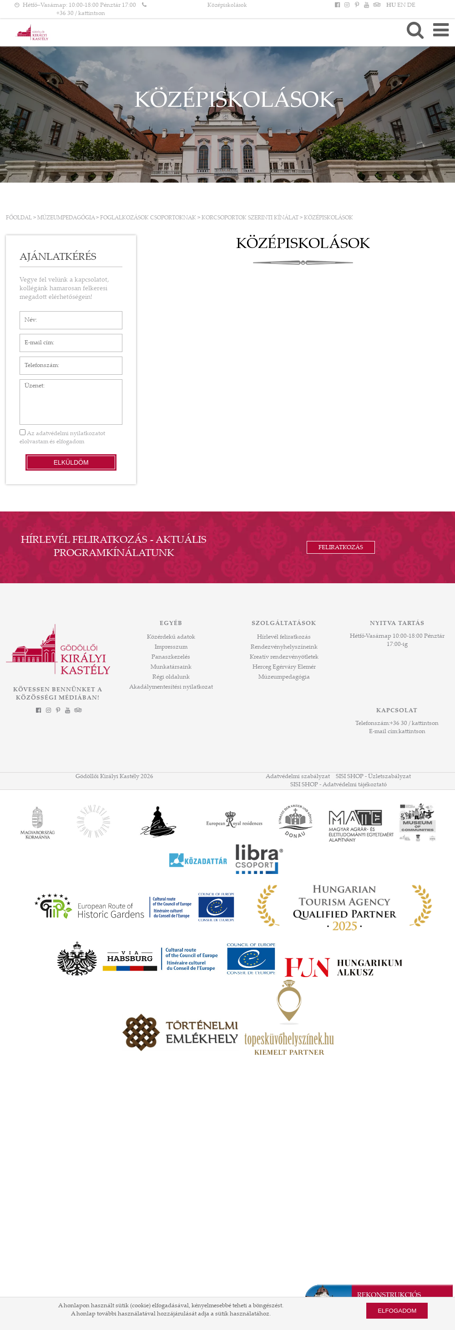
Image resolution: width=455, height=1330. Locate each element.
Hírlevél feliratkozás (284, 637)
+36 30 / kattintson (414, 723)
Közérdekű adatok (171, 637)
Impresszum (171, 647)
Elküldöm (71, 462)
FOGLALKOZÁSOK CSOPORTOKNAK (148, 218)
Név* (26, 316)
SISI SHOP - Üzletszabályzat (373, 777)
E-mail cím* (35, 338)
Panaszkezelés (171, 657)
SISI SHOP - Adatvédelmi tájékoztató (338, 785)
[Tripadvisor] (376, 5)
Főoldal (19, 218)
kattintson (412, 732)
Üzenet (29, 384)
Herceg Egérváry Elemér (284, 667)
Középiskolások (328, 218)
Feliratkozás (340, 548)
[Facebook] (338, 5)
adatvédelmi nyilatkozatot (70, 434)
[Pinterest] (357, 5)
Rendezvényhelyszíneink (284, 647)
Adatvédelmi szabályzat (298, 777)
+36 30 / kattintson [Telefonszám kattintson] (80, 13)
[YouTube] (366, 5)
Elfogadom (397, 1310)
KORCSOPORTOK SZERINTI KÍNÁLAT (250, 218)
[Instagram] (347, 5)
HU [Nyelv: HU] (391, 5)
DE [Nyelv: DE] (411, 5)
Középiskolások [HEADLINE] (227, 5)
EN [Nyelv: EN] (401, 5)
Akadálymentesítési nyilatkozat (171, 687)
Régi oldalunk (171, 677)
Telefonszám (36, 361)
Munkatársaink (171, 667)
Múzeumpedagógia (66, 218)
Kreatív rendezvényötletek (284, 657)
